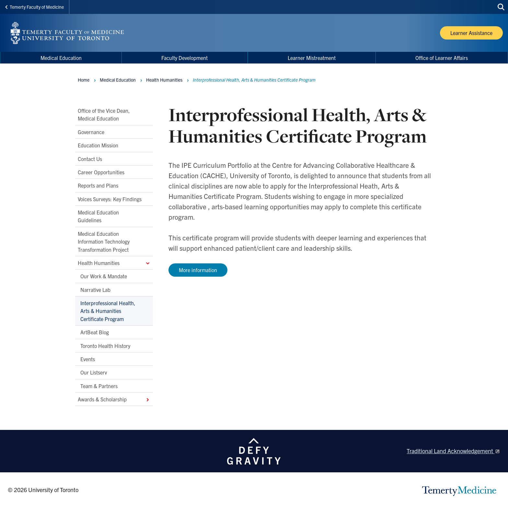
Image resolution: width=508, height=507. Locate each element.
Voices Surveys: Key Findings (110, 199)
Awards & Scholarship (114, 399)
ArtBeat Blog (94, 332)
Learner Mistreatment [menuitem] (312, 57)
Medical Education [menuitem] (61, 57)
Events (87, 359)
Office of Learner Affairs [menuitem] (441, 57)
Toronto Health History (105, 345)
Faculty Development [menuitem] (184, 57)
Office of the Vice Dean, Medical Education (104, 114)
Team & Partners (99, 386)
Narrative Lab (95, 289)
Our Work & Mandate (103, 276)
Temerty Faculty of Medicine (34, 7)
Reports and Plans (98, 185)
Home (83, 80)
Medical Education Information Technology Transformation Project (104, 241)
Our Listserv (93, 372)
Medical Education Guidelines (98, 216)
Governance (91, 132)
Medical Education (118, 80)
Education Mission (98, 145)
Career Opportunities (101, 172)
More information (198, 270)
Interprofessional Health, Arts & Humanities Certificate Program (107, 311)
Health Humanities (114, 262)
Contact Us (90, 159)
